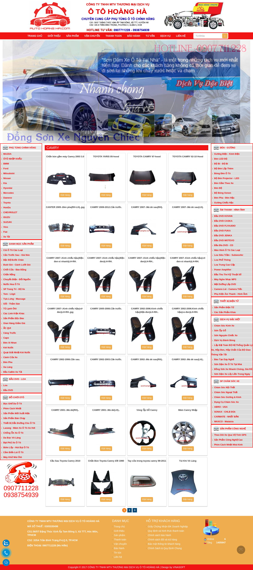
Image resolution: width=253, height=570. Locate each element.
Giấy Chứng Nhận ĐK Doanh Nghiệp (168, 526)
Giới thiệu (54, 35)
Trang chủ (34, 35)
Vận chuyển (92, 35)
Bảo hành (133, 35)
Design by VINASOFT (173, 567)
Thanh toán (114, 35)
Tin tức (117, 552)
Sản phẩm (72, 35)
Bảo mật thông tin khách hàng (164, 544)
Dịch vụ (165, 35)
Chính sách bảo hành (159, 535)
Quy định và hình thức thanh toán (166, 530)
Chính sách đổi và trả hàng (162, 539)
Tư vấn (150, 35)
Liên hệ (180, 35)
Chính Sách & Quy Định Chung (165, 548)
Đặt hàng (65, 195)
